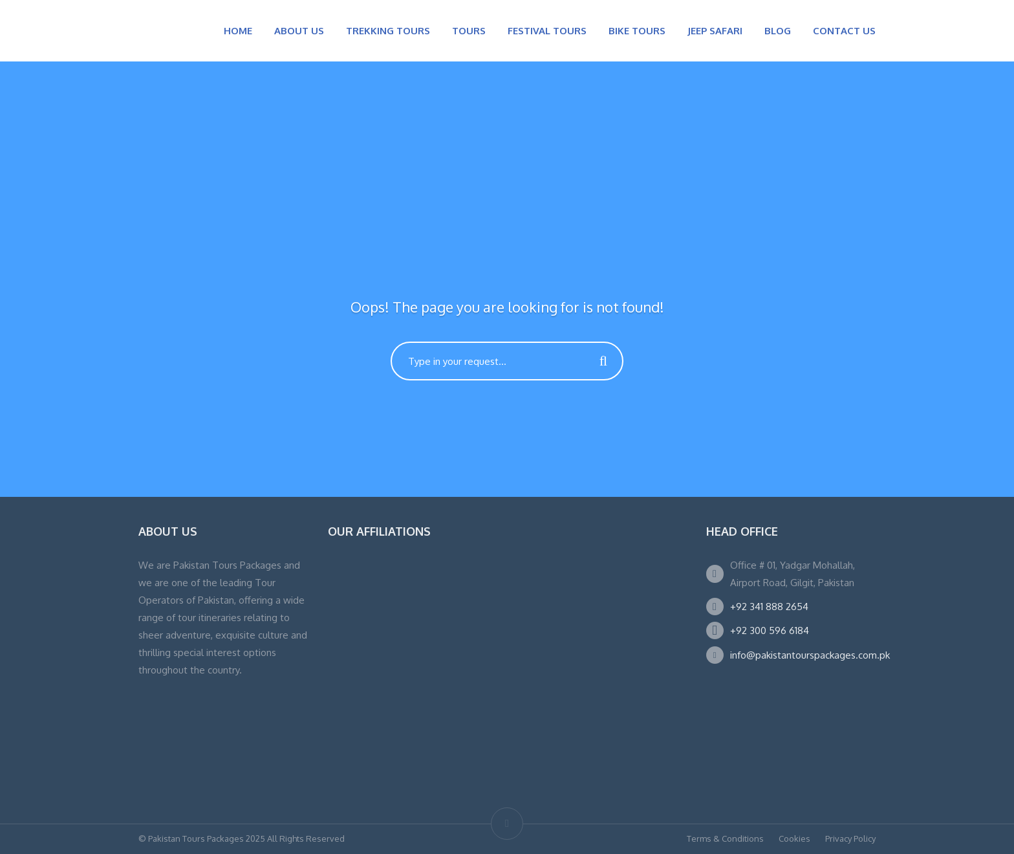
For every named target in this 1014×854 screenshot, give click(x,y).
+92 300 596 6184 (769, 630)
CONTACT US (844, 31)
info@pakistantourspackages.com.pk (810, 655)
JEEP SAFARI (714, 31)
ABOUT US (299, 31)
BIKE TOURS (637, 31)
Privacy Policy (850, 838)
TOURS (469, 31)
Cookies (794, 838)
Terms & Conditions (725, 838)
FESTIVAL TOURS (547, 31)
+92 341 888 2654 (769, 606)
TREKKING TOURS (388, 31)
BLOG (777, 31)
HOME (238, 31)
